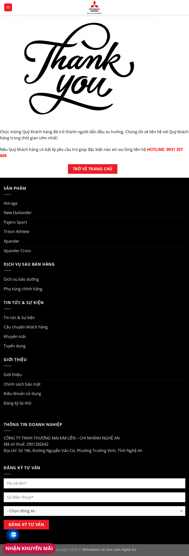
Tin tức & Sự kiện (19, 317)
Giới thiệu (13, 374)
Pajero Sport (15, 222)
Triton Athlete (16, 231)
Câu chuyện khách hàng (26, 327)
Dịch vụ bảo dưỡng (21, 279)
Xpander (11, 241)
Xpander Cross (17, 250)
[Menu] (8, 7)
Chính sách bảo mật (22, 384)
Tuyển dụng (15, 346)
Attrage (10, 203)
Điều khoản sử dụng (22, 393)
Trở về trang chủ (92, 169)
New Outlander (18, 212)
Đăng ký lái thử (17, 403)
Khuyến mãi (15, 336)
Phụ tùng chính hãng (23, 289)
